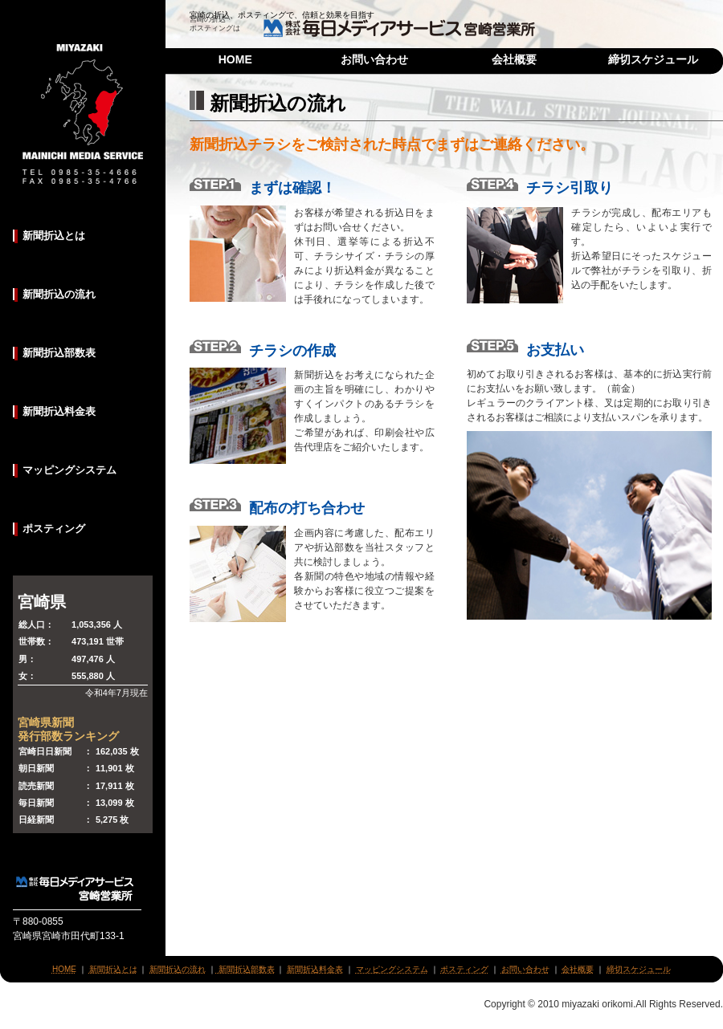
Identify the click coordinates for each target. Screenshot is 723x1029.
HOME (235, 59)
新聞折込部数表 (59, 353)
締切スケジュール (653, 59)
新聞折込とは (53, 236)
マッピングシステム (69, 470)
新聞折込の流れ (59, 294)
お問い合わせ (374, 59)
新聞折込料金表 (59, 411)
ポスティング (53, 529)
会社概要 (514, 59)
